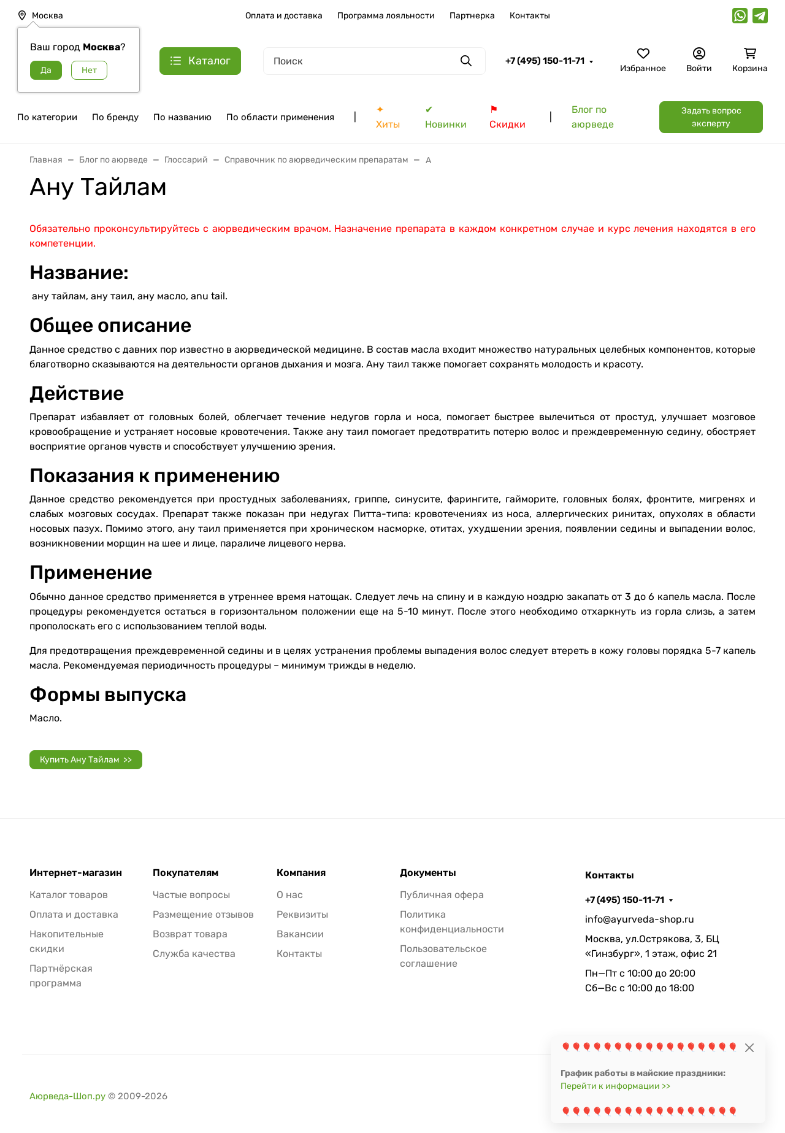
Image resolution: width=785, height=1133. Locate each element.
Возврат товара (190, 934)
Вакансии (300, 934)
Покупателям (185, 873)
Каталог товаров (68, 895)
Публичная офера (442, 895)
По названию (182, 117)
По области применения (280, 117)
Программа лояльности (386, 15)
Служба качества (194, 953)
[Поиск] (374, 61)
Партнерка (472, 15)
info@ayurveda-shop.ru (639, 919)
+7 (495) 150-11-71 (544, 60)
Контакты (530, 15)
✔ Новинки (446, 117)
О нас (290, 895)
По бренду (115, 117)
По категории (47, 117)
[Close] (749, 1047)
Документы (428, 873)
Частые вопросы (191, 895)
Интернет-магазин (75, 873)
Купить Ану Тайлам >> (86, 760)
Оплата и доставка (284, 15)
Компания (301, 873)
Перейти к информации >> (615, 1086)
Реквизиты (302, 914)
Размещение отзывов (203, 914)
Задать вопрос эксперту (711, 117)
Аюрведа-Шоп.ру (67, 1096)
